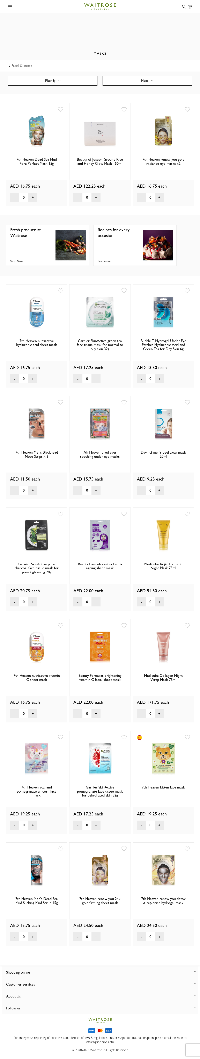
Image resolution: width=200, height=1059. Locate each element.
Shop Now (16, 261)
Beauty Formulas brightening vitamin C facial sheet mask (100, 677)
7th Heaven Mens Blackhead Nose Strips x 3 (36, 454)
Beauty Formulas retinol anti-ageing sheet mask (100, 566)
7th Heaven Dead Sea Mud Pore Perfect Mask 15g (36, 161)
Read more (104, 261)
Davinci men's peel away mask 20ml (163, 454)
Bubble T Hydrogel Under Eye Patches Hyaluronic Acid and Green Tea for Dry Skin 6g (163, 345)
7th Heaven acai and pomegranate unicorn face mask (37, 791)
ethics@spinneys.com (99, 1042)
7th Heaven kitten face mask (163, 787)
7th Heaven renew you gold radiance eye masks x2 (163, 161)
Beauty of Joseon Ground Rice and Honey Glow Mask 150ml (100, 161)
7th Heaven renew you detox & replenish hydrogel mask (163, 900)
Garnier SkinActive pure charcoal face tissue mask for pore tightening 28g (37, 568)
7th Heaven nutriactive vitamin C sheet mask (37, 677)
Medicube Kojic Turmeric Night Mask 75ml (163, 566)
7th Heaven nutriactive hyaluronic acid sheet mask (36, 343)
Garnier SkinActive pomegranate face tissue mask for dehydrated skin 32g (100, 791)
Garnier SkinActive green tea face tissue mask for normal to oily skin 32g (100, 345)
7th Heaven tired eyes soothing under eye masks (100, 454)
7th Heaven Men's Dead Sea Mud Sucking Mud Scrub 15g (36, 900)
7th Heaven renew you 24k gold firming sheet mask (99, 900)
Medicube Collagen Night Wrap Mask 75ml (163, 677)
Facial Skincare (20, 66)
